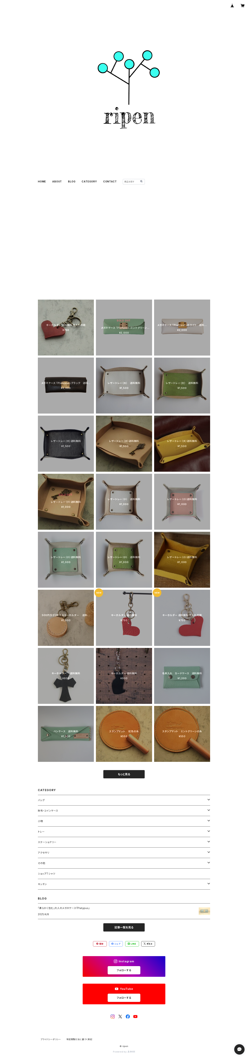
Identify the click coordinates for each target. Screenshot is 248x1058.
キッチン (42, 884)
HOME (42, 181)
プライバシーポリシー (51, 1039)
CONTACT (110, 181)
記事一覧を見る (124, 927)
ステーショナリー (47, 842)
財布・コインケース (48, 810)
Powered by (124, 1051)
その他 (41, 863)
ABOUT (57, 181)
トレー (41, 831)
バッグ (41, 800)
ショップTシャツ (46, 873)
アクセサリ (43, 852)
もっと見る (124, 774)
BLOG (71, 181)
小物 (40, 821)
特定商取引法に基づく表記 (79, 1039)
